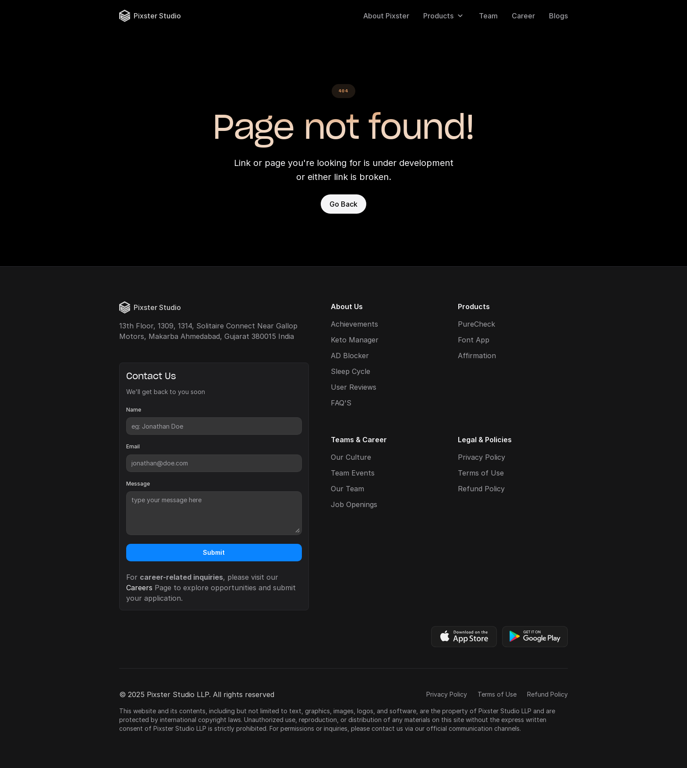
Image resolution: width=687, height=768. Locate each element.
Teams (342, 439)
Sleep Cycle (350, 371)
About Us (347, 306)
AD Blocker (350, 355)
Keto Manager (355, 339)
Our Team (347, 488)
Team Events (353, 473)
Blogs (558, 15)
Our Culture (351, 457)
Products (438, 15)
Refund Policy (481, 488)
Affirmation (477, 355)
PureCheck (476, 324)
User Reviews (353, 387)
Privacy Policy (481, 457)
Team (488, 15)
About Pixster (386, 15)
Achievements (354, 324)
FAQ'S (341, 402)
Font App (473, 339)
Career (523, 15)
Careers (139, 587)
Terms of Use (481, 473)
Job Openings (354, 504)
